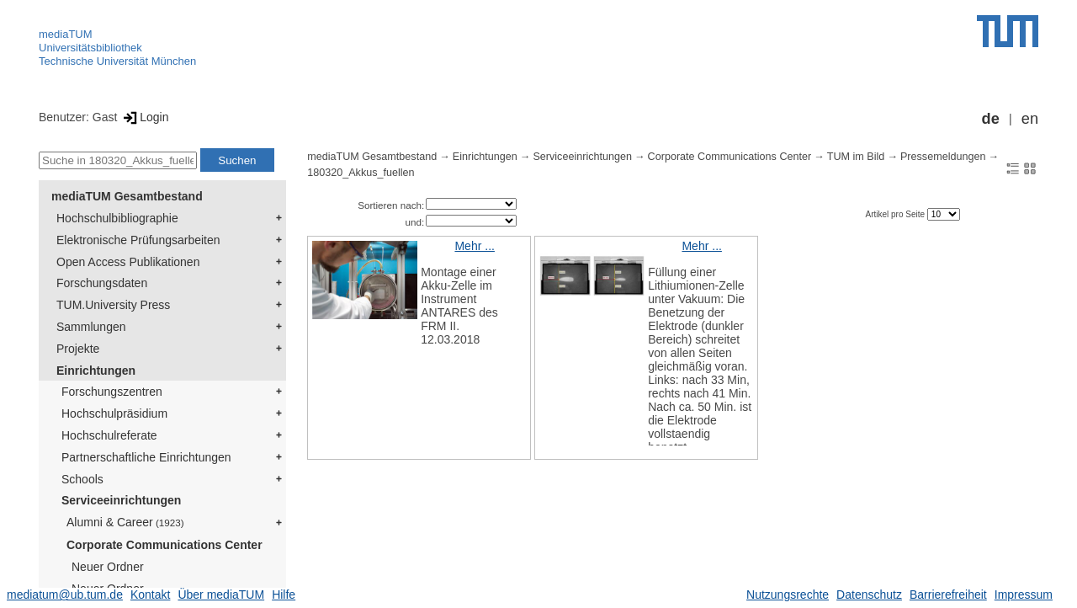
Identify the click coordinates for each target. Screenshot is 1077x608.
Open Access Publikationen (127, 262)
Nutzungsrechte (787, 594)
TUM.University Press (113, 305)
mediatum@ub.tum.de (65, 594)
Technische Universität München (117, 61)
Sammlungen (91, 326)
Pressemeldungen (943, 157)
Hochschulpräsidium (114, 413)
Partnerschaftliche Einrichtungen (146, 457)
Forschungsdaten (101, 283)
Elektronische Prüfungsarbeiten (138, 240)
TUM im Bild (856, 157)
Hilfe (283, 594)
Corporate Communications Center (164, 545)
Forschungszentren (111, 391)
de (991, 118)
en (1029, 118)
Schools (82, 479)
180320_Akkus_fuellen (360, 173)
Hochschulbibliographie (117, 218)
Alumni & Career (125, 522)
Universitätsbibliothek (90, 47)
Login (144, 117)
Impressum (1024, 594)
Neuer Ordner (108, 566)
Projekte (77, 348)
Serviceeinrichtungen (121, 500)
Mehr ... (474, 246)
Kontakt (150, 594)
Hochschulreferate (109, 435)
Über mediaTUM (221, 594)
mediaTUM (66, 34)
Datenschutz (869, 594)
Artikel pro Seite (895, 214)
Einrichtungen (95, 370)
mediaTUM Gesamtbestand (127, 196)
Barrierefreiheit (948, 594)
